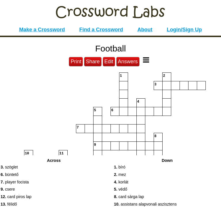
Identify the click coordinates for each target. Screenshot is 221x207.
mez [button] (120, 174)
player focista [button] (15, 182)
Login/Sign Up (184, 29)
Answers (128, 61)
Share (93, 61)
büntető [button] (9, 174)
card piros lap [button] (16, 196)
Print (76, 61)
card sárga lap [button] (129, 196)
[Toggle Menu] (146, 60)
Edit (108, 61)
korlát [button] (121, 182)
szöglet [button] (9, 167)
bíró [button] (119, 167)
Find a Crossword (101, 29)
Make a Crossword (42, 29)
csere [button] (8, 189)
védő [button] (120, 189)
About (145, 29)
